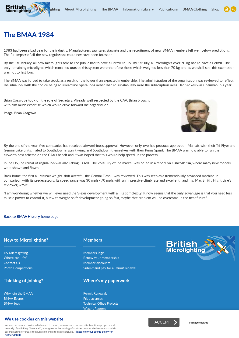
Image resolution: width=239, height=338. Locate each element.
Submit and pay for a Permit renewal (109, 268)
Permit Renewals (95, 293)
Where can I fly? (15, 257)
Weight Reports (94, 308)
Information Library (138, 9)
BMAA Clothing (195, 9)
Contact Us (12, 263)
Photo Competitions (18, 268)
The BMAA (109, 9)
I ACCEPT (161, 322)
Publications (168, 9)
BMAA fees (12, 303)
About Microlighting (80, 9)
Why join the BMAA (18, 293)
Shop (215, 9)
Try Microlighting (16, 252)
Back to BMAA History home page (31, 216)
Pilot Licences (93, 298)
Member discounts (96, 263)
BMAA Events (14, 298)
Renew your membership (101, 257)
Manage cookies (198, 322)
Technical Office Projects (100, 303)
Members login (94, 252)
